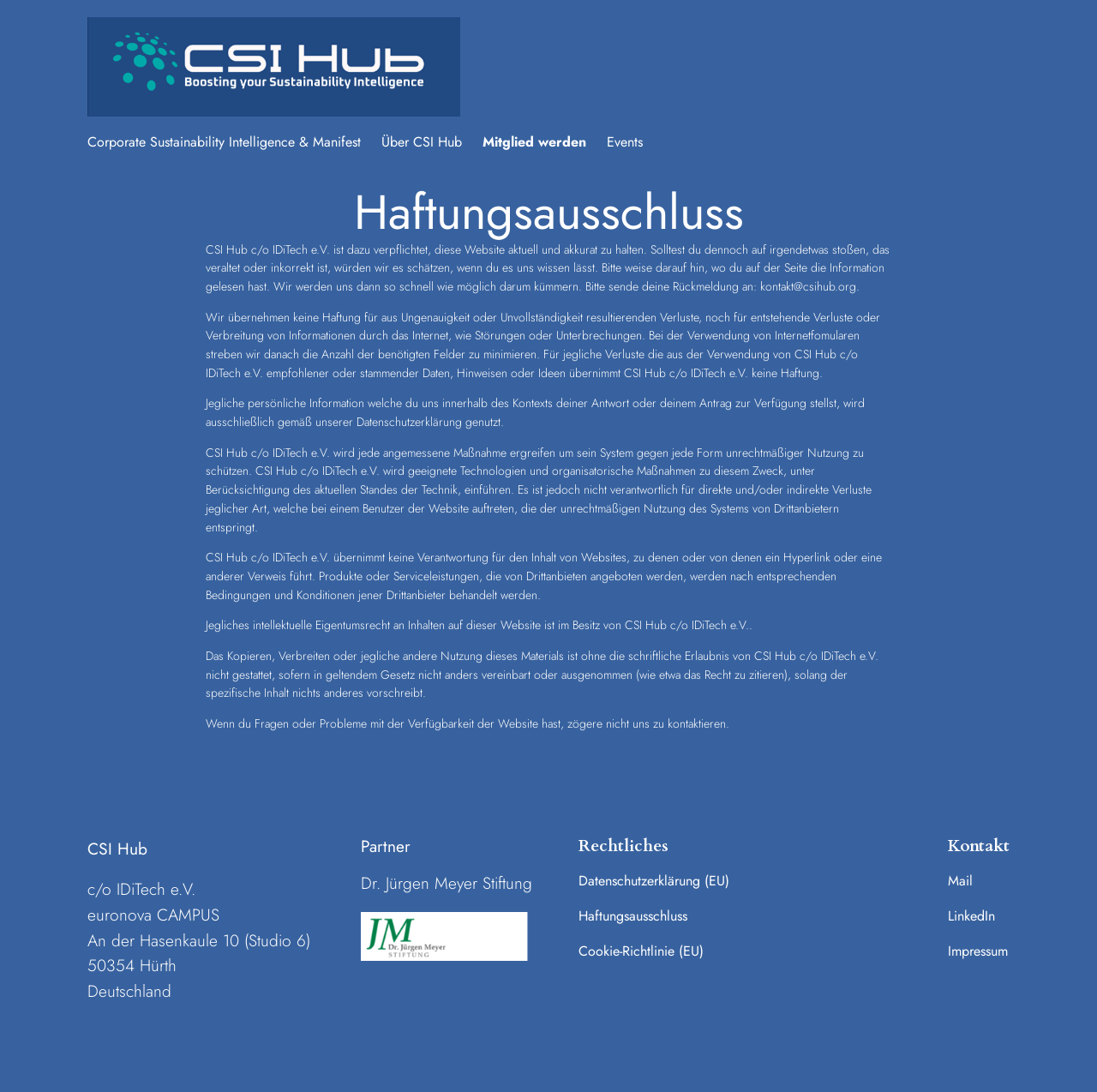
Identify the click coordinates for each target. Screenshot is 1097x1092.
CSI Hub (117, 849)
